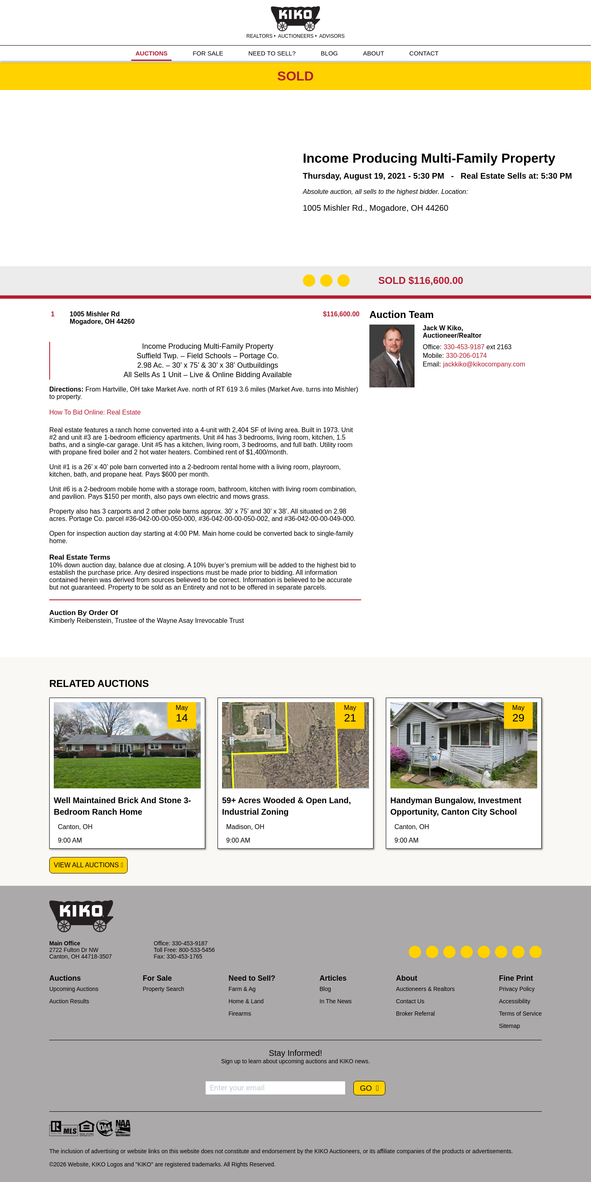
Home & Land (246, 1001)
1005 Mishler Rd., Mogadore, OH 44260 (376, 207)
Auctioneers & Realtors (425, 989)
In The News (336, 1001)
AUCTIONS (151, 54)
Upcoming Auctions (73, 989)
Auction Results (69, 1001)
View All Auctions (86, 865)
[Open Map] (326, 280)
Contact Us (410, 1001)
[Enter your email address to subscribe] (275, 1087)
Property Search (163, 989)
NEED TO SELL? (272, 54)
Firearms (240, 1013)
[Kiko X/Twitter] (501, 952)
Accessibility (514, 1001)
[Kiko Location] (449, 952)
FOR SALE (208, 54)
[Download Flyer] (309, 280)
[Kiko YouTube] (518, 952)
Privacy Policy (517, 989)
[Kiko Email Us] (432, 952)
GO (367, 1088)
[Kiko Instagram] (535, 952)
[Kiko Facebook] (466, 952)
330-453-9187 (464, 346)
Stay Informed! (295, 1053)
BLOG (329, 54)
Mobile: (433, 355)
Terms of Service (520, 1013)
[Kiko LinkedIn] (484, 952)
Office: (432, 346)
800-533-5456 (197, 950)
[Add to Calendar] (343, 280)
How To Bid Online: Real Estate (95, 412)
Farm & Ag (242, 989)
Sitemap (509, 1026)
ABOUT (373, 54)
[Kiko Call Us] (415, 952)
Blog (325, 989)
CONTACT (423, 54)
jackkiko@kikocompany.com (484, 364)
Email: (432, 364)
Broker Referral (415, 1013)
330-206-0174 (466, 355)
